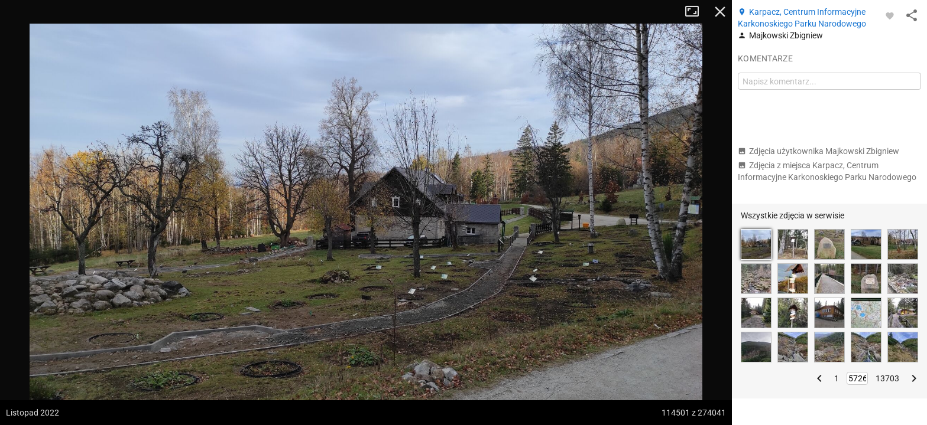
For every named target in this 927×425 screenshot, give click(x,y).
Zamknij (720, 12)
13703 (887, 378)
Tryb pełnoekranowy (696, 12)
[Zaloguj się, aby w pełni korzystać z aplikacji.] (889, 15)
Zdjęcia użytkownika (818, 151)
